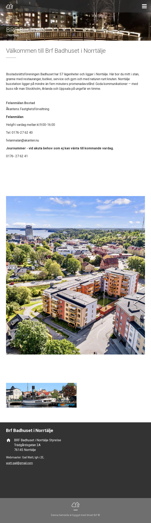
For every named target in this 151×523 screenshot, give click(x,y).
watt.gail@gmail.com (19, 463)
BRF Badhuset (26, 30)
